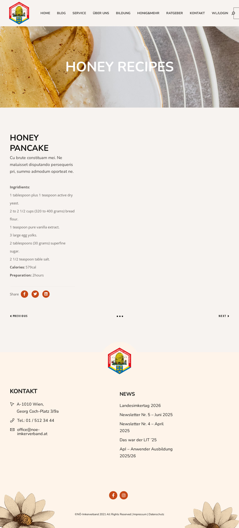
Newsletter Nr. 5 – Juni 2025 (146, 414)
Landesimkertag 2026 (140, 405)
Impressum (140, 514)
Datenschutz (156, 514)
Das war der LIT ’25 (138, 440)
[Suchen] (233, 13)
